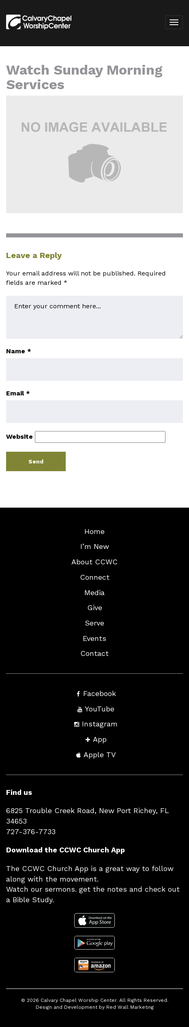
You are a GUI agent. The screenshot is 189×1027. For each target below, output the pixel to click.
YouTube (99, 709)
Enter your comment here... (94, 317)
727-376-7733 (31, 831)
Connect (95, 577)
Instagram (100, 724)
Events (94, 638)
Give (94, 607)
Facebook (99, 693)
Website (19, 436)
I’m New (94, 546)
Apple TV (100, 754)
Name (18, 351)
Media (94, 592)
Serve (94, 623)
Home (94, 531)
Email (18, 393)
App (100, 739)
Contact (94, 653)
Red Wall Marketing (130, 1007)
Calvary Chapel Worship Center (78, 1000)
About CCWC (94, 561)
